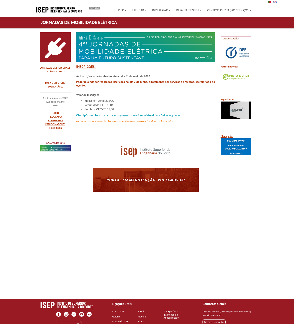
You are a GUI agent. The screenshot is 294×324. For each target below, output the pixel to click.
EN (276, 2)
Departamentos (189, 10)
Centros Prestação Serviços (229, 10)
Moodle (142, 316)
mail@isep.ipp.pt (211, 315)
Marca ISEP (118, 311)
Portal (141, 311)
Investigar (161, 10)
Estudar (139, 10)
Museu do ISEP (120, 321)
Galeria (116, 316)
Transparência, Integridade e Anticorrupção (171, 315)
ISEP (122, 10)
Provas (141, 321)
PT (270, 2)
